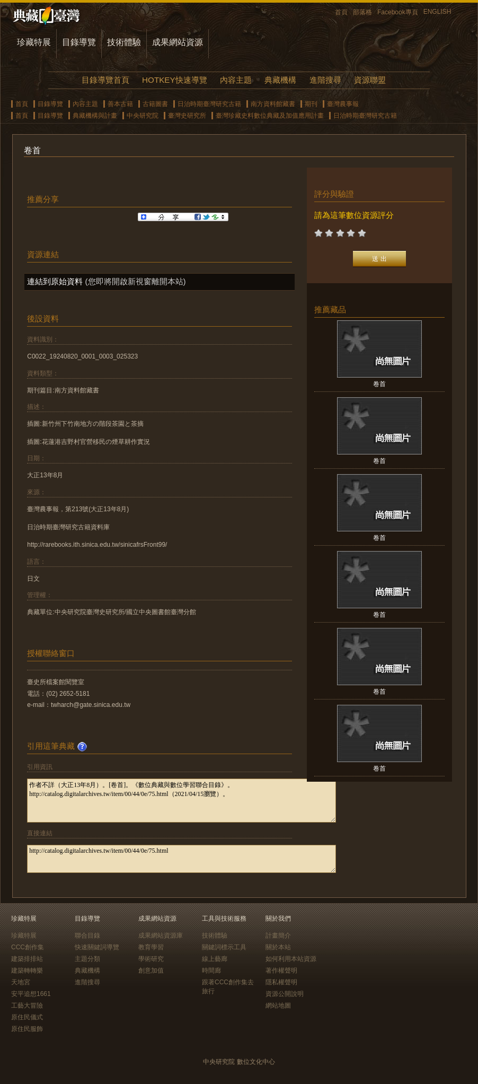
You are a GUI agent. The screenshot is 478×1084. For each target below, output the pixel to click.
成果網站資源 (177, 42)
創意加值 (151, 970)
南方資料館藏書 (273, 104)
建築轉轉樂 (27, 970)
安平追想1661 (31, 994)
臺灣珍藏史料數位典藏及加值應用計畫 (270, 115)
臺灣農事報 (343, 104)
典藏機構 (280, 79)
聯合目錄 (87, 935)
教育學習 (151, 947)
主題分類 (87, 959)
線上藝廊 (214, 959)
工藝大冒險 (27, 1005)
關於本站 (278, 947)
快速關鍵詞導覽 (97, 947)
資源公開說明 (284, 994)
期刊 (311, 104)
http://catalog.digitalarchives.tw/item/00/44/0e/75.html (181, 859)
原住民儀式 (27, 1017)
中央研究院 (142, 115)
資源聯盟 (370, 79)
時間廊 (211, 970)
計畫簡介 (278, 935)
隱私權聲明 (281, 982)
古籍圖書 (155, 104)
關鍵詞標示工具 (224, 947)
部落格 (362, 12)
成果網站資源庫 (160, 935)
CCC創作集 (27, 947)
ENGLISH (437, 11)
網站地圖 (278, 1005)
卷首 (379, 384)
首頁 (341, 12)
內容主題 (236, 79)
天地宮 (20, 982)
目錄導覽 (79, 42)
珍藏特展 (34, 42)
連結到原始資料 (55, 281)
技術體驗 (124, 42)
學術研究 (151, 959)
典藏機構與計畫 (95, 115)
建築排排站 (27, 959)
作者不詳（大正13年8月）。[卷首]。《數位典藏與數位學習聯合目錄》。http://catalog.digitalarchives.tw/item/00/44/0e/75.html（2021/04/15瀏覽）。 (181, 801)
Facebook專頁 (397, 12)
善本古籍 (120, 104)
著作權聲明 (281, 970)
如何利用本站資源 (290, 959)
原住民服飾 (27, 1029)
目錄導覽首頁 (105, 79)
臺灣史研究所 (187, 115)
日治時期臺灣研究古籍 (209, 104)
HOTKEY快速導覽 (174, 79)
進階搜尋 (325, 79)
